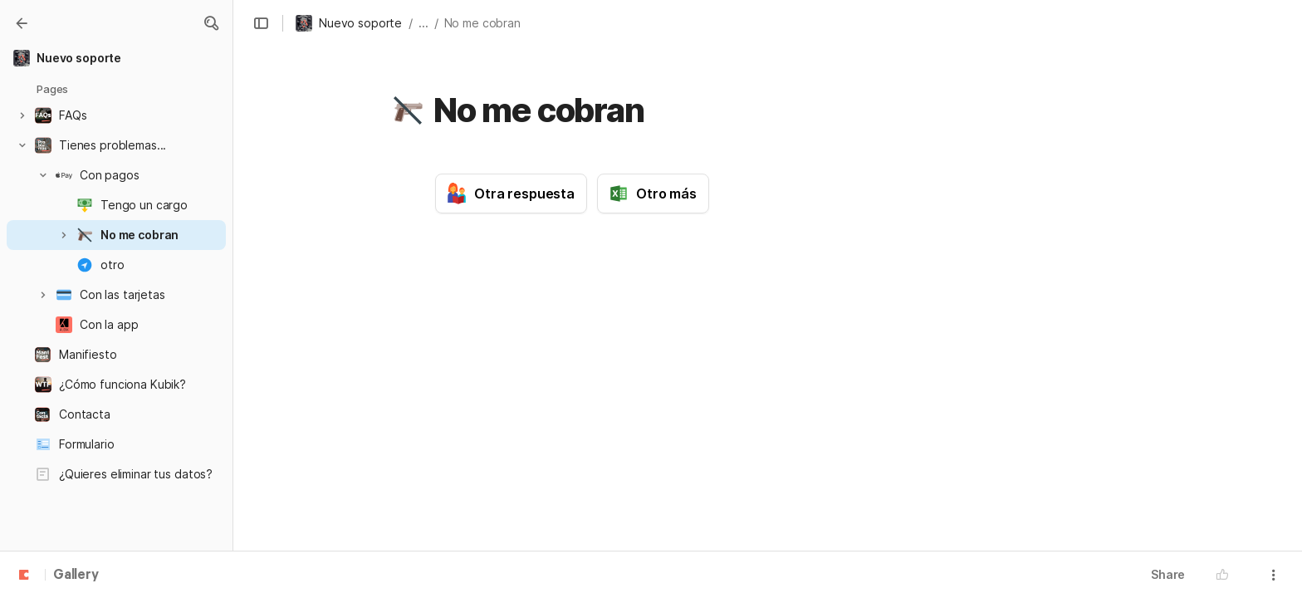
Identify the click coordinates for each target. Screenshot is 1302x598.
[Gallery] (21, 23)
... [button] (423, 23)
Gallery (76, 575)
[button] (211, 23)
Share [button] (1168, 574)
